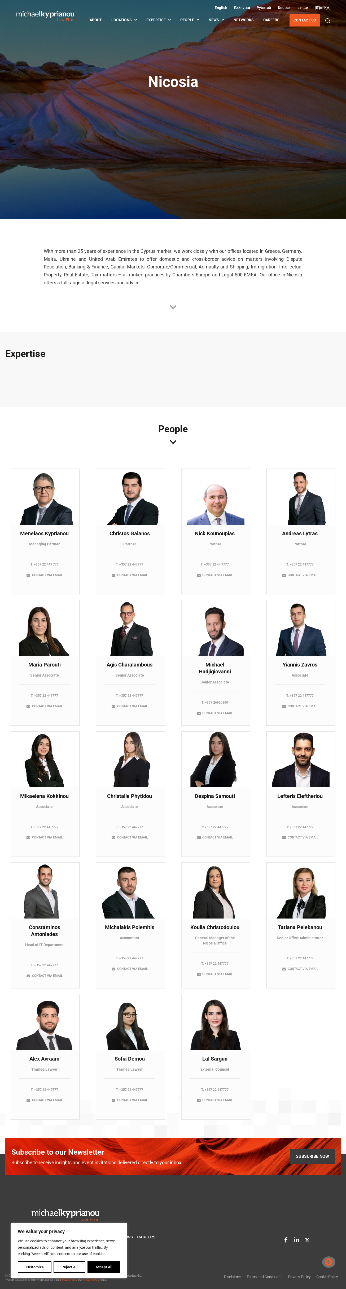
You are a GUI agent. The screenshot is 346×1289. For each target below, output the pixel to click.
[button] (327, 20)
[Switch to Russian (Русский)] (263, 7)
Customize (35, 1267)
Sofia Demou (130, 1063)
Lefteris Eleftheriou (300, 800)
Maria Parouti (44, 669)
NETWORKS (244, 20)
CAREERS (271, 20)
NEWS (216, 20)
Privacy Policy (69, 1280)
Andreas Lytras (300, 538)
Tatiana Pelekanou (300, 932)
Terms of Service (91, 1280)
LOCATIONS (124, 20)
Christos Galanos (130, 538)
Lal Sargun (214, 1063)
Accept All (103, 1267)
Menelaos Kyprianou (44, 538)
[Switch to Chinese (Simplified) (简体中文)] (321, 7)
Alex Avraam (44, 1063)
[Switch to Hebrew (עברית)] (302, 7)
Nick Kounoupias (215, 538)
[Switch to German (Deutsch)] (284, 7)
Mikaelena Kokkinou (44, 800)
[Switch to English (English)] (220, 7)
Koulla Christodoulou (214, 932)
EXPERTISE (158, 20)
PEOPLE (189, 20)
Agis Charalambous (129, 669)
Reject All (70, 1267)
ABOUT (96, 20)
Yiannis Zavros (300, 669)
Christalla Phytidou (129, 800)
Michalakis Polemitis (129, 932)
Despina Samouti (215, 800)
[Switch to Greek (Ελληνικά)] (241, 7)
